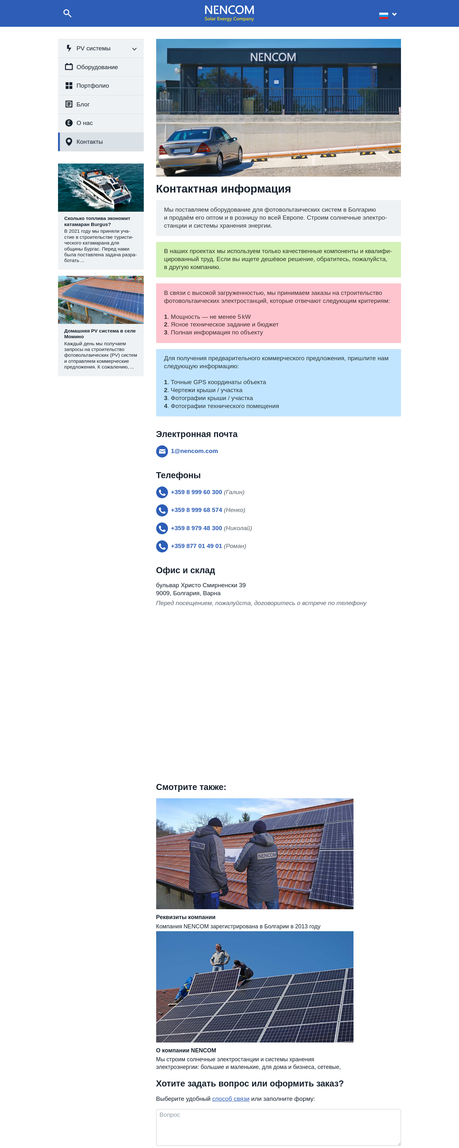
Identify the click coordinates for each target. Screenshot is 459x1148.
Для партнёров (344, 1119)
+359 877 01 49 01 (215, 1119)
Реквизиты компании (350, 1111)
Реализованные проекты (283, 1111)
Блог (77, 104)
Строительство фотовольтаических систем (122, 1111)
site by (436, 1138)
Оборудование (91, 66)
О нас (78, 123)
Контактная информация (354, 1103)
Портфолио (86, 85)
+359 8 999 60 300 (215, 1111)
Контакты (83, 141)
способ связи (231, 973)
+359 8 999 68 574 (215, 1103)
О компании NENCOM (280, 1103)
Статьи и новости (276, 1119)
